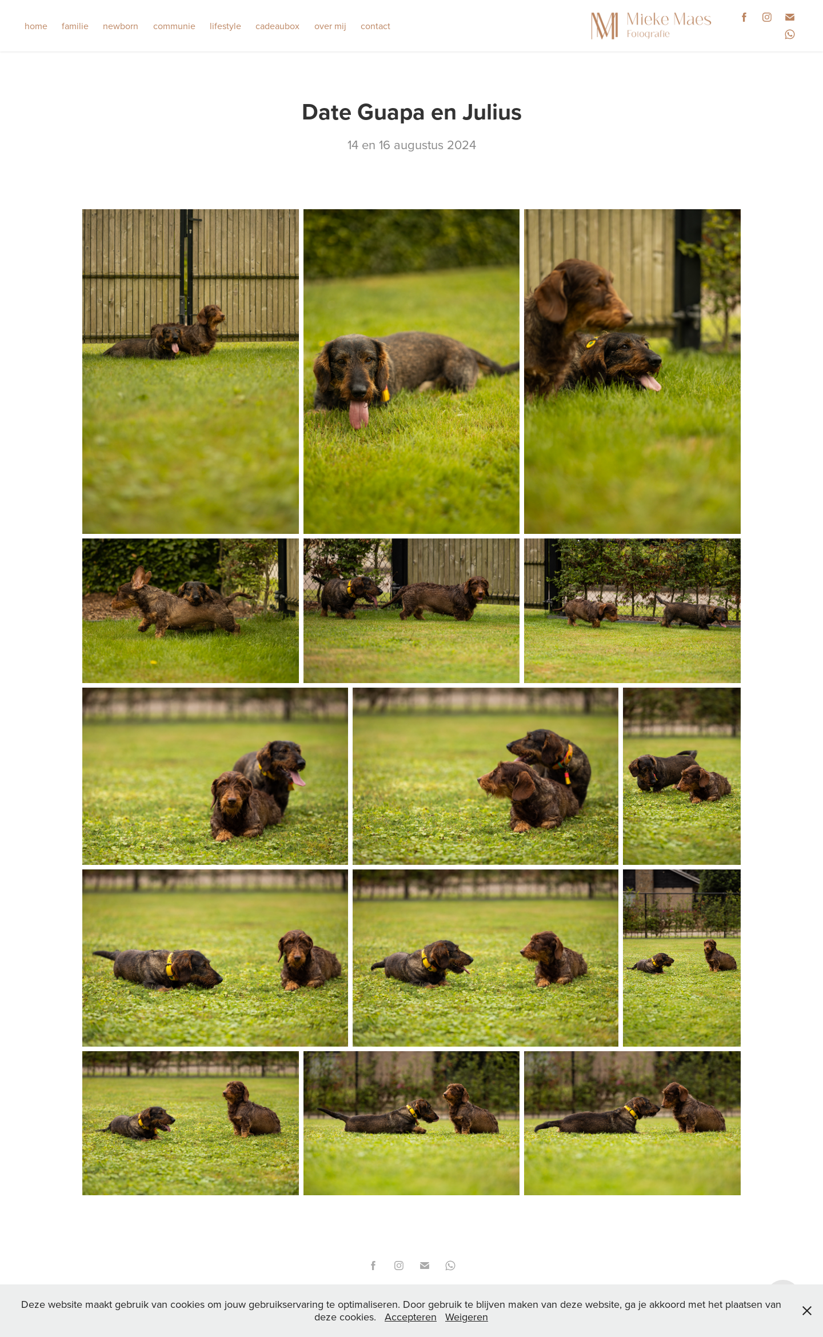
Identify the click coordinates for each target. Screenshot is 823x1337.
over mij (330, 25)
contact (375, 25)
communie (174, 25)
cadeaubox (277, 25)
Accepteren (411, 1317)
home (36, 25)
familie (75, 25)
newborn (120, 25)
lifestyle (225, 25)
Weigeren (466, 1317)
